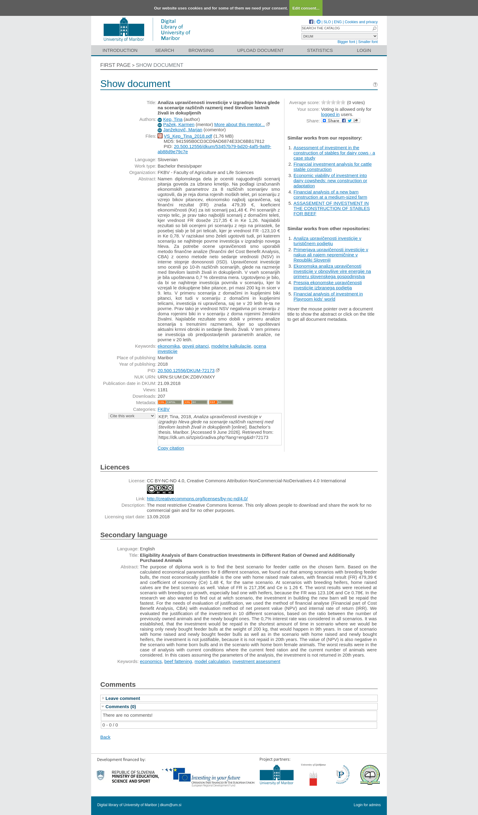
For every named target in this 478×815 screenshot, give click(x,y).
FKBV (163, 409)
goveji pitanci (195, 346)
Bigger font (346, 42)
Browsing (201, 50)
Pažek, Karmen (178, 124)
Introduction (119, 50)
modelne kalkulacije (231, 346)
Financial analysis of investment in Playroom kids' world (328, 296)
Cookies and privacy (361, 22)
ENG (338, 22)
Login (364, 50)
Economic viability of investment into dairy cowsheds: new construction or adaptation (330, 180)
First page (115, 65)
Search (164, 50)
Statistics (320, 50)
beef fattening (178, 661)
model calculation (212, 661)
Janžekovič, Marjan (182, 129)
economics (151, 661)
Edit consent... (305, 8)
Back (105, 737)
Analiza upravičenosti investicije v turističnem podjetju (328, 241)
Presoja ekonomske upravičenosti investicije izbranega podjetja (328, 285)
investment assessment (256, 661)
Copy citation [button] (171, 448)
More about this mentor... (239, 124)
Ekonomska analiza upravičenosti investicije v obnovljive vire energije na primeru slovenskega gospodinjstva (332, 271)
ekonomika (169, 346)
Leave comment (122, 698)
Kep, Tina (172, 119)
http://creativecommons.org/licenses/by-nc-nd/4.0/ (197, 498)
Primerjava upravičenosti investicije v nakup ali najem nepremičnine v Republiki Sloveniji (331, 255)
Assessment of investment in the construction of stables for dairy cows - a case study (334, 153)
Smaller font (368, 42)
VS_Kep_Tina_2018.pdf (188, 136)
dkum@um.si (170, 805)
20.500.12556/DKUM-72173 (186, 370)
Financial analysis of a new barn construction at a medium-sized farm (330, 194)
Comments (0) (120, 706)
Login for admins (367, 805)
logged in (330, 114)
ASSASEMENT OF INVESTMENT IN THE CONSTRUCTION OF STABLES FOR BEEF (332, 208)
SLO (327, 22)
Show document (160, 65)
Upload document (260, 50)
